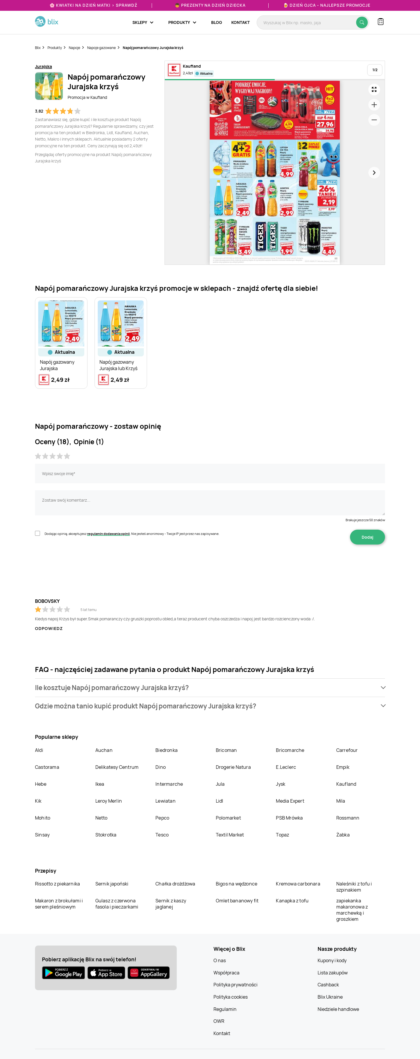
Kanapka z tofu (292, 900)
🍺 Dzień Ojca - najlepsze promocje (326, 5)
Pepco (162, 818)
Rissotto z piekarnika (57, 884)
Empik (342, 767)
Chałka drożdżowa (175, 884)
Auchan (104, 750)
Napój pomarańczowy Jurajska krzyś (153, 47)
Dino (160, 767)
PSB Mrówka (289, 818)
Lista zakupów (333, 972)
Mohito (42, 818)
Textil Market (230, 835)
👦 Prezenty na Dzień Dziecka (210, 5)
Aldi (39, 750)
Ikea (99, 784)
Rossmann (348, 818)
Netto (101, 818)
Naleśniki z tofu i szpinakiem (354, 887)
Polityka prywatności (236, 984)
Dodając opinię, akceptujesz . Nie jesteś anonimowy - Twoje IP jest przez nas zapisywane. (132, 533)
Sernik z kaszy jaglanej (170, 903)
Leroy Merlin (108, 801)
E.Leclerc (286, 767)
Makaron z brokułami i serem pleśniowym (59, 903)
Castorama (47, 767)
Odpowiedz (49, 628)
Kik (38, 801)
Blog (216, 22)
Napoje (74, 47)
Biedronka (166, 750)
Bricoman (226, 750)
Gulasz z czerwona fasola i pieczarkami (117, 903)
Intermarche (169, 784)
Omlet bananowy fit (237, 900)
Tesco (162, 835)
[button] (210, 687)
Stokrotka (106, 835)
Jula (220, 784)
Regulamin (225, 1009)
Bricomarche (290, 750)
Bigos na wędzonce (236, 884)
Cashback (328, 984)
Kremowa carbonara (298, 884)
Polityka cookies (231, 997)
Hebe (40, 784)
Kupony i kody (332, 960)
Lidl (219, 801)
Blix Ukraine (330, 997)
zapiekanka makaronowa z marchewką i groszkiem (352, 909)
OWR (219, 1021)
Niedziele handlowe (338, 1009)
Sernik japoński (112, 884)
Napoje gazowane (101, 47)
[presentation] (79, 563)
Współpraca (226, 972)
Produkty (55, 47)
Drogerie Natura (233, 767)
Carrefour (347, 750)
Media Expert (290, 801)
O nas (220, 960)
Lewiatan (165, 801)
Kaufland (346, 784)
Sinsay (42, 835)
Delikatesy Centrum (117, 767)
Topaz (282, 835)
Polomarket (228, 818)
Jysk (280, 784)
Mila (340, 801)
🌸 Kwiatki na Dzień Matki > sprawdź (93, 5)
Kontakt (240, 22)
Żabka (343, 835)
